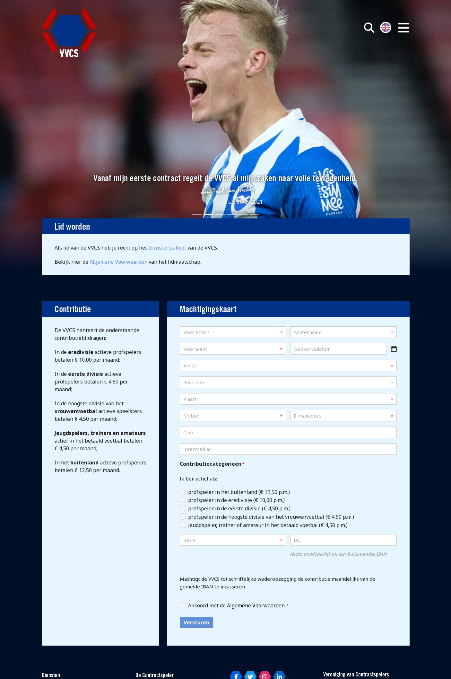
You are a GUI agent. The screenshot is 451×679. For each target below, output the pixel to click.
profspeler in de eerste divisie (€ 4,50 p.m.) (239, 508)
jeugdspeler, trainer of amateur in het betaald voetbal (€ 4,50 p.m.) (268, 525)
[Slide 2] (208, 214)
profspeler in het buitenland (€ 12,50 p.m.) (239, 492)
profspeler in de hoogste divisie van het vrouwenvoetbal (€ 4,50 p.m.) (271, 516)
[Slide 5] (243, 214)
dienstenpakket (167, 247)
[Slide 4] (231, 214)
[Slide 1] (197, 214)
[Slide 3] (220, 214)
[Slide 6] (254, 214)
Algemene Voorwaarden (118, 261)
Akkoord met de (238, 606)
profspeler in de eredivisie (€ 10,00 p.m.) (236, 500)
